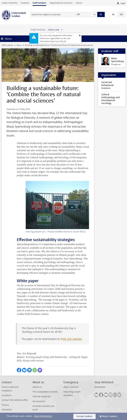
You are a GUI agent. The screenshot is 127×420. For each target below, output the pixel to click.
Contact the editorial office (15, 400)
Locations (6, 395)
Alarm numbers (71, 387)
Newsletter (99, 387)
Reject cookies (109, 416)
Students (25, 2)
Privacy (5, 405)
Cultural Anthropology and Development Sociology (110, 99)
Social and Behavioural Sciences (107, 85)
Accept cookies (84, 416)
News (18, 45)
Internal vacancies (41, 396)
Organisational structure (61, 2)
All (78, 14)
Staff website (7, 45)
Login (122, 3)
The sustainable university (45, 391)
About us (37, 387)
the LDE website (72, 339)
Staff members (39, 2)
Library (79, 2)
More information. (43, 416)
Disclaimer (7, 409)
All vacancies (39, 401)
